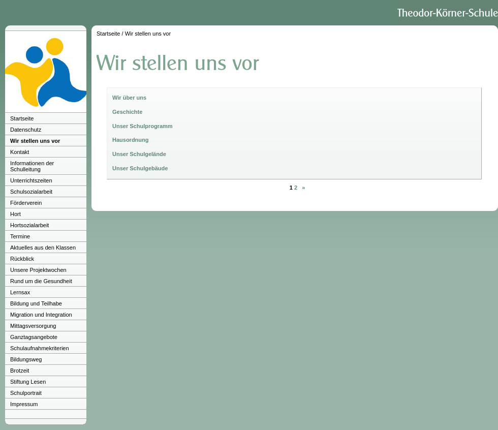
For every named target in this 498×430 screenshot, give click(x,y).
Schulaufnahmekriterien (39, 348)
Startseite (22, 118)
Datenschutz (25, 130)
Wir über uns (129, 98)
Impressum (24, 404)
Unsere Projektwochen (38, 270)
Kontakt (19, 152)
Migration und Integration (41, 315)
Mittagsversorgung (33, 326)
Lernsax (20, 292)
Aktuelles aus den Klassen (43, 247)
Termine (20, 236)
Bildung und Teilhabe (36, 303)
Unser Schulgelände (139, 154)
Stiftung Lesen (28, 382)
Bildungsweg (26, 359)
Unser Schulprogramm (142, 126)
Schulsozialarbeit (31, 192)
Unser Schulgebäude (140, 168)
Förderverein (26, 203)
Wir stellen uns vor (35, 141)
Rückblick (22, 259)
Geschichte (127, 112)
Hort (15, 214)
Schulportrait (26, 393)
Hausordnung (130, 140)
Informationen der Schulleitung (32, 166)
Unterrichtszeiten (31, 180)
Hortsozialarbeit (29, 225)
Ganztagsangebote (33, 337)
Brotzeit (19, 370)
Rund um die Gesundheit (41, 281)
